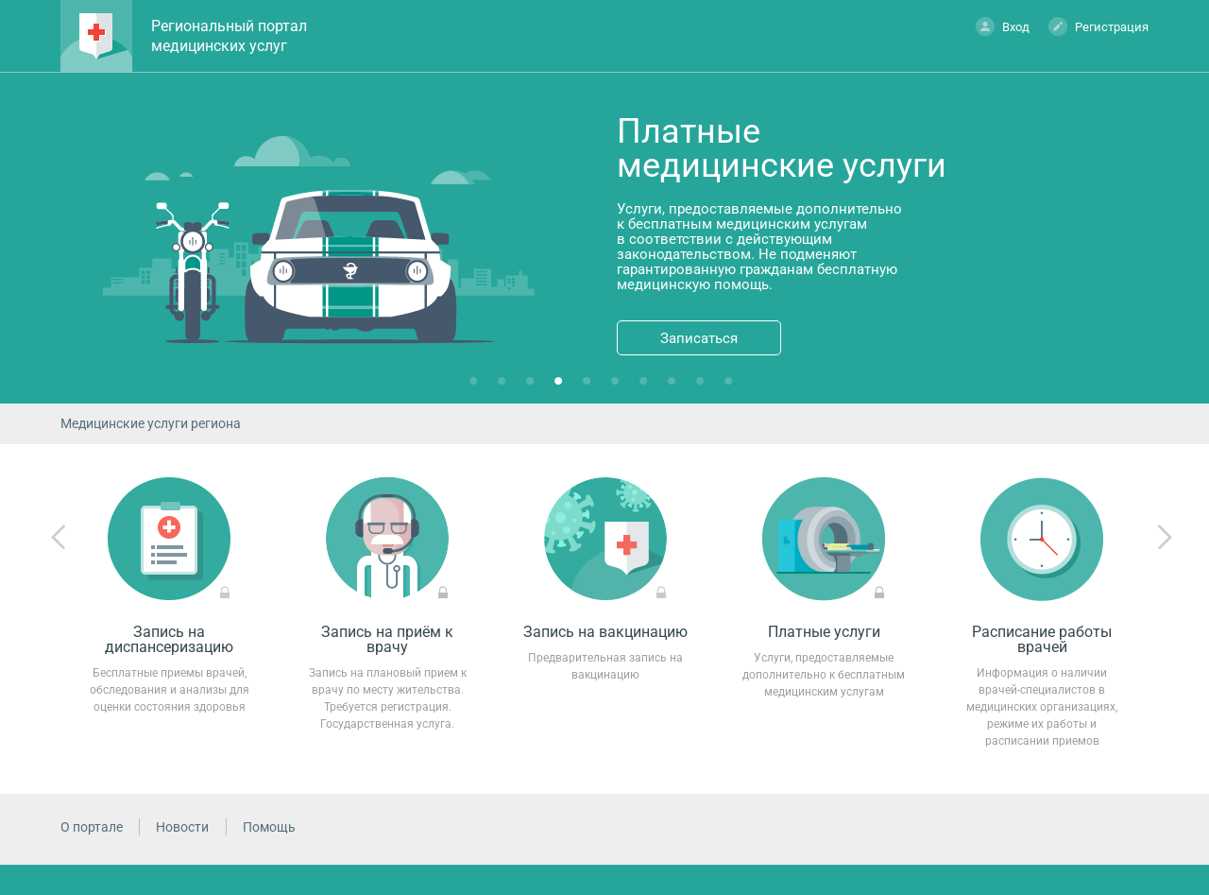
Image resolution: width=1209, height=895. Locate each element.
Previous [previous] (58, 538)
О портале (91, 827)
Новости (182, 827)
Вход (1003, 26)
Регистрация (1098, 26)
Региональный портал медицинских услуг (229, 36)
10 (732, 384)
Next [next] (1164, 538)
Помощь (269, 827)
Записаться (699, 338)
